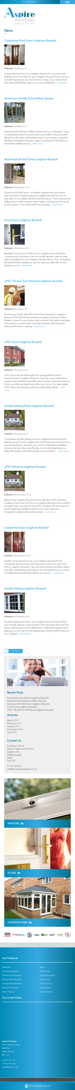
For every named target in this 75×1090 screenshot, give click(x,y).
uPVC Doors (45, 971)
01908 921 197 (8, 1060)
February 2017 (14, 723)
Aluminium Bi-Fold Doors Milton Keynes (28, 98)
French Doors (45, 988)
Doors (42, 967)
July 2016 (11, 732)
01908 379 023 (8, 1064)
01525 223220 (14, 766)
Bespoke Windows (10, 988)
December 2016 (15, 729)
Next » (18, 651)
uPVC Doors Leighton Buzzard (23, 342)
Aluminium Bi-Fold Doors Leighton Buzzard (31, 159)
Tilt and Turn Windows (12, 975)
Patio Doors (45, 980)
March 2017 (13, 720)
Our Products (9, 958)
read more (62, 83)
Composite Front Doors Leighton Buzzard (30, 40)
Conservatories (46, 992)
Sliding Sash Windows (11, 980)
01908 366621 (30, 2)
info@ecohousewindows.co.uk (22, 769)
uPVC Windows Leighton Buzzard (24, 467)
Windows (6, 967)
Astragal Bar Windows (12, 984)
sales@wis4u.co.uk (10, 1067)
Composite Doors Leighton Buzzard (26, 528)
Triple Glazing (8, 992)
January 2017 (13, 726)
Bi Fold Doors (46, 984)
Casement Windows (11, 971)
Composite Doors (47, 975)
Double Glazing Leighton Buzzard (25, 588)
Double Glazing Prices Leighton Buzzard (29, 406)
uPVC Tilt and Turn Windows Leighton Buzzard (33, 281)
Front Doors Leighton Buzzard (23, 220)
